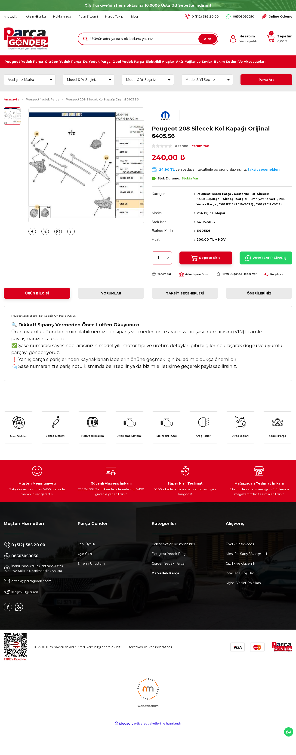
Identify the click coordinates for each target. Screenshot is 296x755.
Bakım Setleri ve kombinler (173, 566)
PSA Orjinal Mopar (212, 213)
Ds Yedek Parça (165, 596)
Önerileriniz (259, 305)
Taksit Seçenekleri (185, 305)
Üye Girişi (85, 576)
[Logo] (26, 38)
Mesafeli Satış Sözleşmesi (246, 576)
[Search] (148, 39)
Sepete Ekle (205, 257)
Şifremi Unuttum (91, 586)
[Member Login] (243, 39)
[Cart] (279, 39)
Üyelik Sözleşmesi (240, 566)
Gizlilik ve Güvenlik (240, 586)
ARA (207, 39)
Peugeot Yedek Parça (216, 194)
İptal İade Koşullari (240, 596)
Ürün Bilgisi (37, 305)
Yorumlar (111, 305)
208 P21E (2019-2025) (239, 204)
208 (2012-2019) (274, 204)
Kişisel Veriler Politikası (243, 605)
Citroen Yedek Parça (168, 586)
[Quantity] (162, 257)
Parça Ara (266, 80)
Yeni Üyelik (86, 566)
